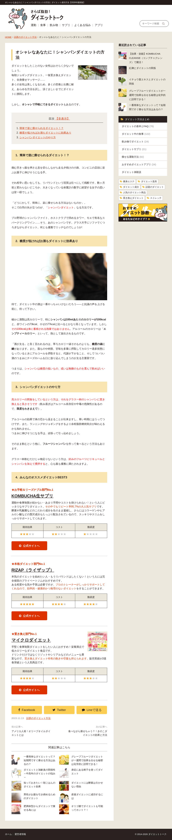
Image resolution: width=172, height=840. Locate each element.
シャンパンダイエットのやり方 (37, 137)
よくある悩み (82, 25)
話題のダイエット (155, 187)
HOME (8, 37)
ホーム (8, 834)
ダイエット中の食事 (136, 133)
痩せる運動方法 (133, 156)
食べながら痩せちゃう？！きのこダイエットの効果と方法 (87, 733)
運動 (33, 25)
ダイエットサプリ (134, 149)
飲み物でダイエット (135, 141)
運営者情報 (20, 834)
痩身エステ (128, 181)
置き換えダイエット (133, 198)
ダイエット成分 (131, 187)
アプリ (99, 25)
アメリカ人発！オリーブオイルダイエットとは (31, 733)
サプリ (66, 25)
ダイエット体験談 (131, 172)
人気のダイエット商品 (134, 192)
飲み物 (54, 25)
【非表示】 (62, 118)
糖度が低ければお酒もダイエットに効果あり (45, 132)
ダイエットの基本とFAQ (138, 126)
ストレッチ (155, 198)
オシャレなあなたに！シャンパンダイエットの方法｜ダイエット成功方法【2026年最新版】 (45, 2)
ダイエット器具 (149, 181)
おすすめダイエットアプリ (139, 164)
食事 (43, 25)
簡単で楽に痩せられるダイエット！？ (41, 128)
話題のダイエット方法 (25, 37)
